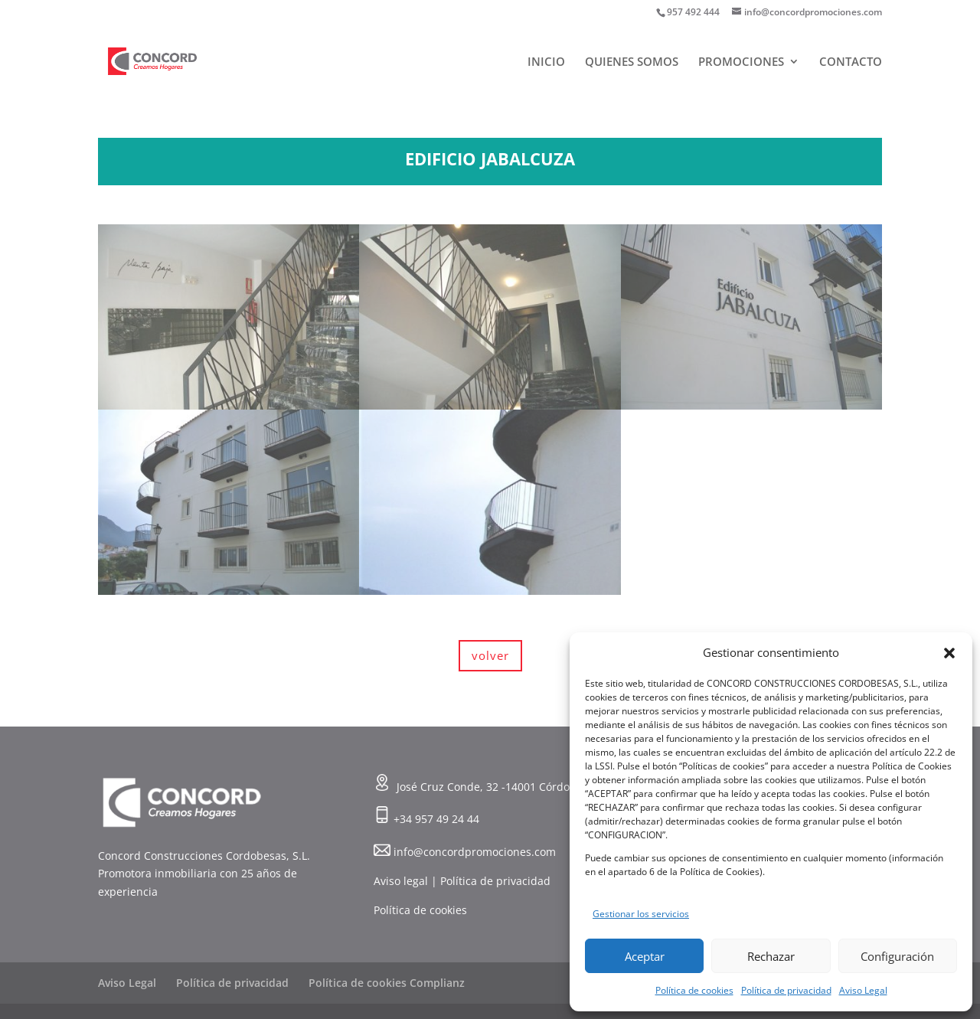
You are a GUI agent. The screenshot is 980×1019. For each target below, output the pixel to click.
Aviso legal (401, 881)
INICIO (546, 62)
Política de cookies (694, 990)
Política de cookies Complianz (387, 982)
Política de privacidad (786, 990)
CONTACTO (850, 62)
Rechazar (771, 956)
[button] (949, 653)
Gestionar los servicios (641, 913)
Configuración (897, 956)
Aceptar (645, 956)
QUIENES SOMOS (631, 62)
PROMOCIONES (741, 62)
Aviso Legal (863, 990)
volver (490, 655)
